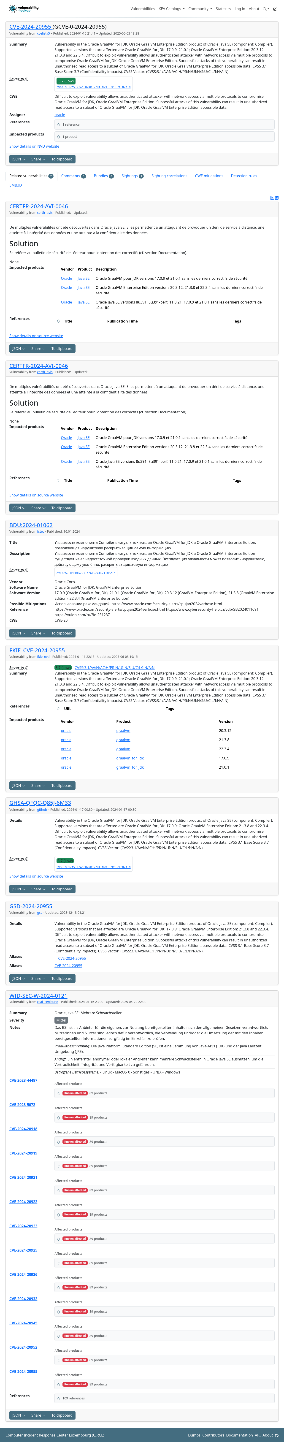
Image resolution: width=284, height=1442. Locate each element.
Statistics (223, 8)
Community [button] (198, 8)
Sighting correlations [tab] (169, 175)
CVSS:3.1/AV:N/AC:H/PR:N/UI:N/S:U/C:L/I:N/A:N (93, 87)
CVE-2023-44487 (23, 1080)
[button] (266, 8)
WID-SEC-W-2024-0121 (38, 995)
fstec (40, 531)
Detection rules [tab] (244, 175)
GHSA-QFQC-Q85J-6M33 (40, 802)
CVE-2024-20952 (23, 1347)
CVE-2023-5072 (22, 1104)
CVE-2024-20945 (23, 1322)
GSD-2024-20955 (30, 906)
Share (38, 159)
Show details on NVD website (34, 146)
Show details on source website (36, 335)
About (254, 8)
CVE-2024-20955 (31, 26)
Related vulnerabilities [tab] (31, 176)
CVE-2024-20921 (23, 1177)
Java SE (83, 278)
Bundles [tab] (104, 176)
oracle (59, 114)
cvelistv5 (43, 33)
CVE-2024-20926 (23, 1274)
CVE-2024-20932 (23, 1298)
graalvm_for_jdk (130, 758)
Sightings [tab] (133, 176)
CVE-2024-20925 (23, 1250)
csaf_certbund (47, 1002)
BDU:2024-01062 (31, 525)
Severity (18, 78)
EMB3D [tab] (15, 185)
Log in (240, 8)
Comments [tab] (73, 176)
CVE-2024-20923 (23, 1225)
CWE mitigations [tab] (209, 175)
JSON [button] (19, 159)
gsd (40, 912)
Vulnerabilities (143, 8)
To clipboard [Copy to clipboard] (62, 159)
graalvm (123, 730)
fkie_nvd (43, 656)
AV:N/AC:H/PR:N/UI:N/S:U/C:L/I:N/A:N (86, 573)
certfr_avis (45, 212)
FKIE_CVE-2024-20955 (37, 650)
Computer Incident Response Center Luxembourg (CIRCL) (54, 1435)
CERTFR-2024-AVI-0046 (38, 206)
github (42, 809)
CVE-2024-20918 (23, 1128)
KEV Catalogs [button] (170, 8)
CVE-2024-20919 (23, 1153)
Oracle (66, 278)
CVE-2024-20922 (23, 1201)
